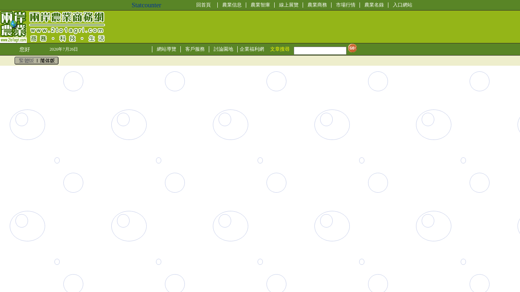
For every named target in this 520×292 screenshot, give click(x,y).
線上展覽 (289, 5)
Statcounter (146, 5)
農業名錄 (374, 5)
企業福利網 (252, 49)
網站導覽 (166, 49)
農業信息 (232, 5)
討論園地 (223, 49)
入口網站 (402, 5)
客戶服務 (195, 49)
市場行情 (345, 5)
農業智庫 (260, 5)
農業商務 (317, 5)
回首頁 (203, 5)
